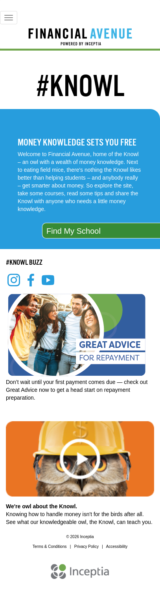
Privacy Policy (86, 546)
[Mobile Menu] (8, 17)
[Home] (80, 38)
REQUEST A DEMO (83, 557)
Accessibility (116, 546)
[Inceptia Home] (80, 575)
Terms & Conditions (50, 546)
